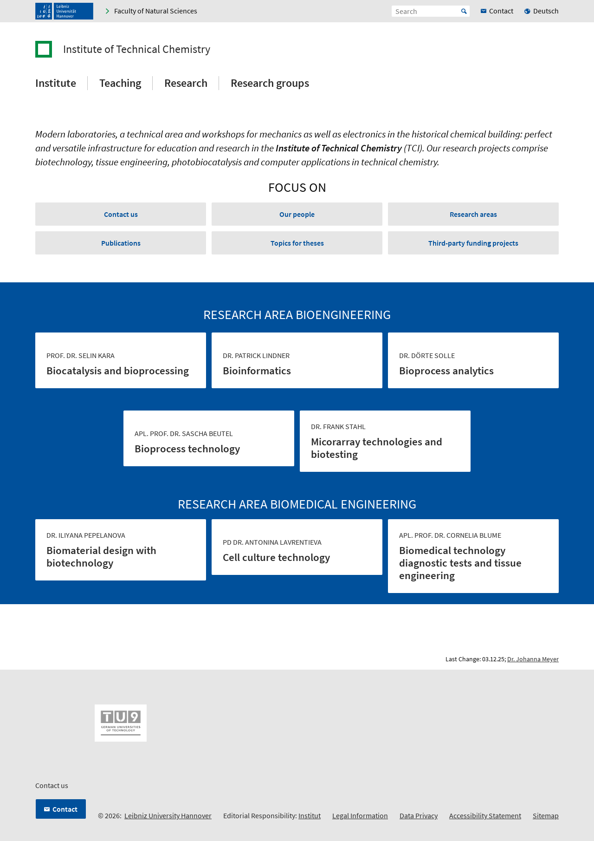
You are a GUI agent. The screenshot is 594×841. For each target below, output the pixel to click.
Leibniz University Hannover (168, 815)
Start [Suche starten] (464, 11)
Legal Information (360, 815)
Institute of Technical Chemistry (136, 49)
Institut (309, 815)
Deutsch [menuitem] (546, 10)
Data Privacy (419, 815)
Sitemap (546, 815)
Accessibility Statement (485, 815)
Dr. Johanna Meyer (533, 659)
